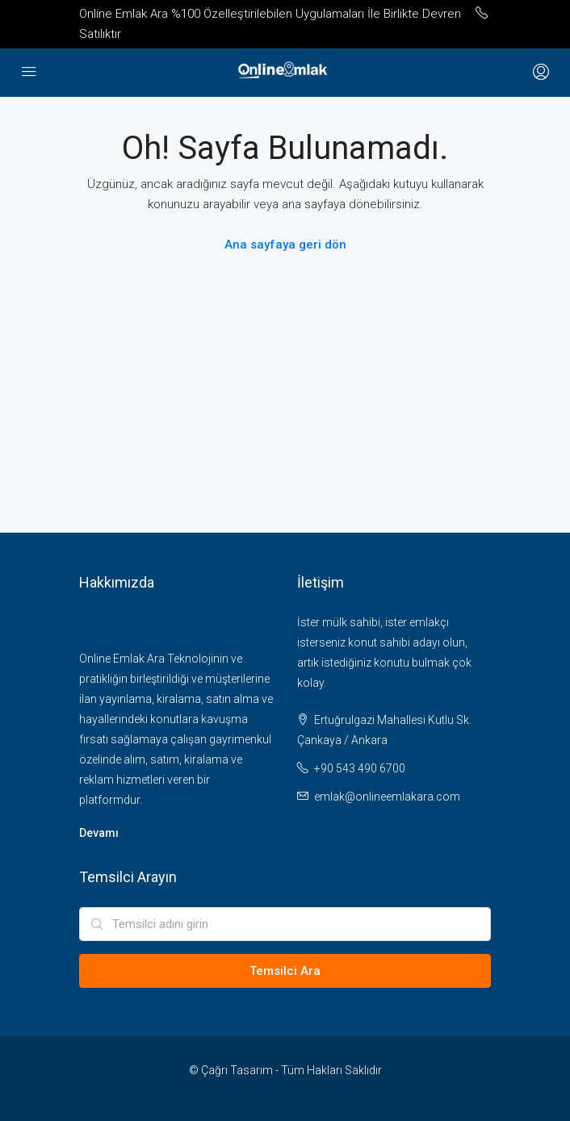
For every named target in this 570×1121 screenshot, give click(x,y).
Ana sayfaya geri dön (285, 244)
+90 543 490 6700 (359, 768)
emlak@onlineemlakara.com (387, 796)
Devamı (99, 832)
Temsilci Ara (285, 971)
